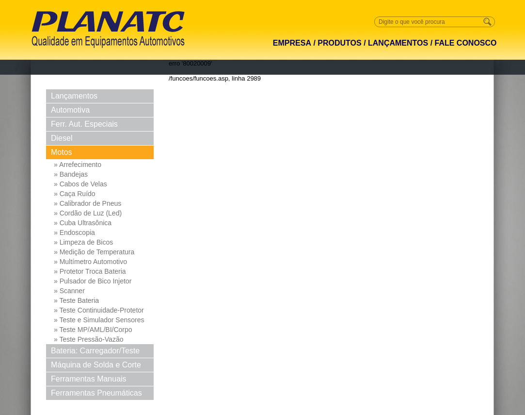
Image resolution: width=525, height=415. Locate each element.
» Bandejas (71, 174)
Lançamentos (74, 96)
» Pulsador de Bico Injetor (92, 281)
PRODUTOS (339, 43)
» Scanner (69, 291)
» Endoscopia (74, 232)
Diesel (61, 138)
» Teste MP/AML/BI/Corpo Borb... (93, 330)
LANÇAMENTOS (398, 43)
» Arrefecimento (77, 164)
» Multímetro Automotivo (90, 262)
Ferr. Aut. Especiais (84, 124)
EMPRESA (292, 43)
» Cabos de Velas (80, 184)
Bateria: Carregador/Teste (95, 351)
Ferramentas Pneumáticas (96, 393)
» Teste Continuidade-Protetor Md (99, 310)
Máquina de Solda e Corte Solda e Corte (96, 366)
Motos (61, 152)
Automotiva (70, 110)
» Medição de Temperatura (94, 252)
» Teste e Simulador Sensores (99, 320)
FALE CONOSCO (466, 43)
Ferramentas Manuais (89, 379)
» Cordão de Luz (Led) (88, 213)
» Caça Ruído (74, 194)
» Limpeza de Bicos (83, 242)
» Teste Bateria (76, 300)
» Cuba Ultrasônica (82, 223)
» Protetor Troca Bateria (90, 271)
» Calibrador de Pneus (87, 203)
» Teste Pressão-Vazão (88, 339)
